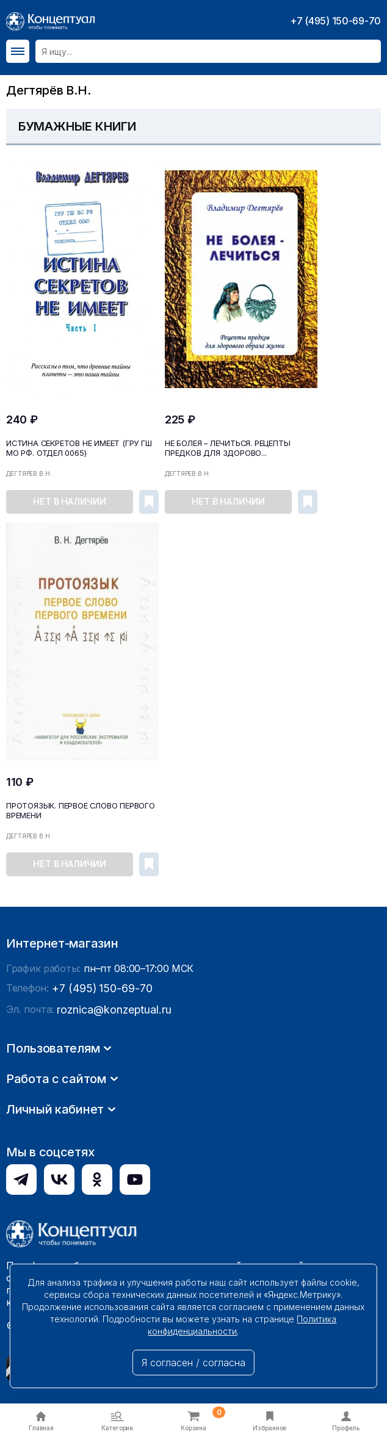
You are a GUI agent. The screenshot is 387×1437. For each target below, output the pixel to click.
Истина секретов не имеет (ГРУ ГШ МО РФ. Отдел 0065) (76, 446)
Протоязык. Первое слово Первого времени (79, 808)
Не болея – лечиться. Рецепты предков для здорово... (225, 446)
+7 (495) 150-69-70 (335, 21)
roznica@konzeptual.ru (109, 1184)
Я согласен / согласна (193, 1362)
